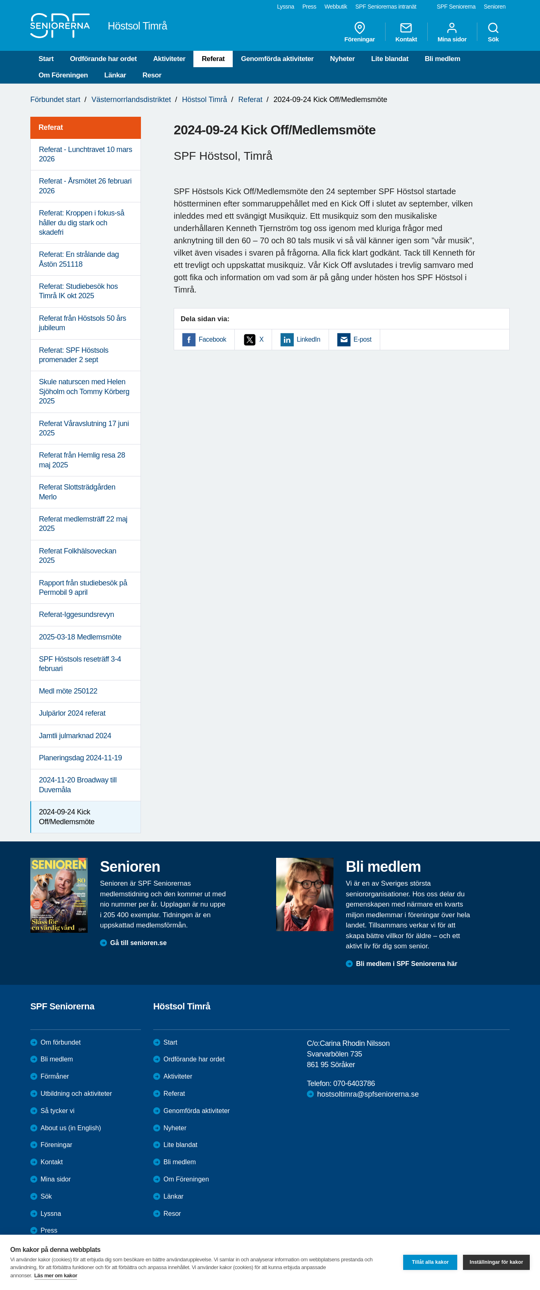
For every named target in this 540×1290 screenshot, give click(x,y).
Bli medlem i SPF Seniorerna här (406, 963)
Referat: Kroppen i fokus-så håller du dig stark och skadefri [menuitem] (81, 222)
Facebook (212, 339)
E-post (363, 339)
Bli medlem (443, 59)
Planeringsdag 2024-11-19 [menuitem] (80, 758)
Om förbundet (61, 1042)
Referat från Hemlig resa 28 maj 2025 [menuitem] (82, 460)
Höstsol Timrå (204, 99)
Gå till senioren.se (138, 942)
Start (46, 59)
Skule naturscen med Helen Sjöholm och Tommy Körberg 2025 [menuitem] (84, 391)
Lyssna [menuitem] (285, 6)
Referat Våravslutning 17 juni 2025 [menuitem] (84, 428)
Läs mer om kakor (55, 1275)
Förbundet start (55, 99)
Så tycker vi (58, 1110)
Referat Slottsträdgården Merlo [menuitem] (77, 492)
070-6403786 (354, 1083)
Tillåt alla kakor (430, 1262)
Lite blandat (389, 59)
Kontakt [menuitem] (406, 32)
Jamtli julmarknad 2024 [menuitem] (75, 736)
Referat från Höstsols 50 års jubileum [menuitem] (82, 323)
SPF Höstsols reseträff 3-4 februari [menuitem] (80, 664)
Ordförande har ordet (103, 59)
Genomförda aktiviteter (277, 59)
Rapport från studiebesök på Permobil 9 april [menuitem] (83, 587)
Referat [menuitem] (51, 127)
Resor (152, 75)
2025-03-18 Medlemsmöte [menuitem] (80, 637)
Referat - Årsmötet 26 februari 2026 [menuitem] (85, 186)
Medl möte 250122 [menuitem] (68, 691)
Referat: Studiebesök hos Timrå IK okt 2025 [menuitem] (78, 291)
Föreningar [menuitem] (360, 32)
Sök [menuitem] (493, 32)
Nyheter (342, 59)
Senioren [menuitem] (495, 6)
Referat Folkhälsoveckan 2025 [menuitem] (77, 556)
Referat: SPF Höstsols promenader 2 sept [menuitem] (74, 355)
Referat (213, 59)
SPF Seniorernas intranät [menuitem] (385, 6)
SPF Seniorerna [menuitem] (456, 6)
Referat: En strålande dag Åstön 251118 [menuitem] (79, 259)
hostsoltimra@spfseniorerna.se (368, 1094)
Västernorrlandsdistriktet (131, 99)
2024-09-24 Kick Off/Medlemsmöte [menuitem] (67, 816)
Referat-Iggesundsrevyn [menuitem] (76, 614)
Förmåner (55, 1076)
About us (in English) (71, 1127)
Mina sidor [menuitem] (452, 32)
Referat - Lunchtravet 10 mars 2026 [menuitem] (85, 154)
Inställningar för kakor (496, 1262)
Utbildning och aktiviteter (76, 1093)
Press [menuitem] (309, 6)
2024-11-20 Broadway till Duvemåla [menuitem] (78, 784)
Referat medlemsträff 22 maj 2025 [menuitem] (83, 524)
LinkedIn (308, 339)
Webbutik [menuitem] (335, 6)
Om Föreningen (63, 75)
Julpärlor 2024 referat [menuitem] (72, 713)
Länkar (115, 75)
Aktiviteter (169, 59)
